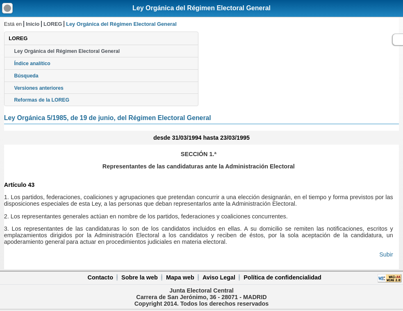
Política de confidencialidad (282, 277)
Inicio (32, 24)
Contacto (100, 277)
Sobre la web (139, 277)
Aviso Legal (219, 277)
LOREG (52, 24)
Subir (386, 254)
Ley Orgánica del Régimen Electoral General (201, 8)
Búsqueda (26, 76)
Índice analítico (32, 63)
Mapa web (180, 277)
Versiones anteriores (38, 88)
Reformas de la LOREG (41, 100)
